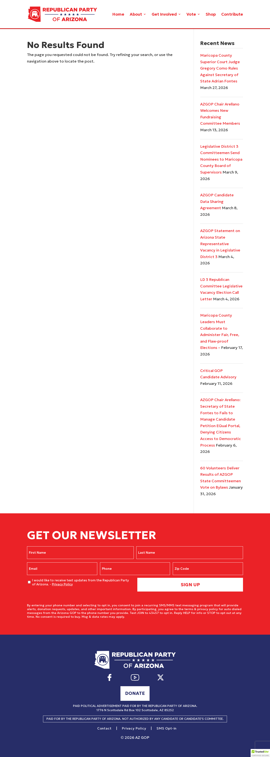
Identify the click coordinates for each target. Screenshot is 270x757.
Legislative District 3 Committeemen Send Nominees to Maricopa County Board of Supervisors (221, 159)
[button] (260, 753)
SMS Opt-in (167, 728)
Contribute (232, 15)
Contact (104, 728)
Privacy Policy (62, 584)
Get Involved (164, 15)
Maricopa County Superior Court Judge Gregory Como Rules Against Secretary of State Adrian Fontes (220, 68)
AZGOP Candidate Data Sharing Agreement (217, 201)
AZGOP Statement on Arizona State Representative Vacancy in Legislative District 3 (220, 243)
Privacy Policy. (136, 617)
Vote (191, 15)
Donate (135, 693)
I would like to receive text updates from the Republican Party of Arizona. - (80, 582)
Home (118, 15)
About (136, 15)
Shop (211, 15)
